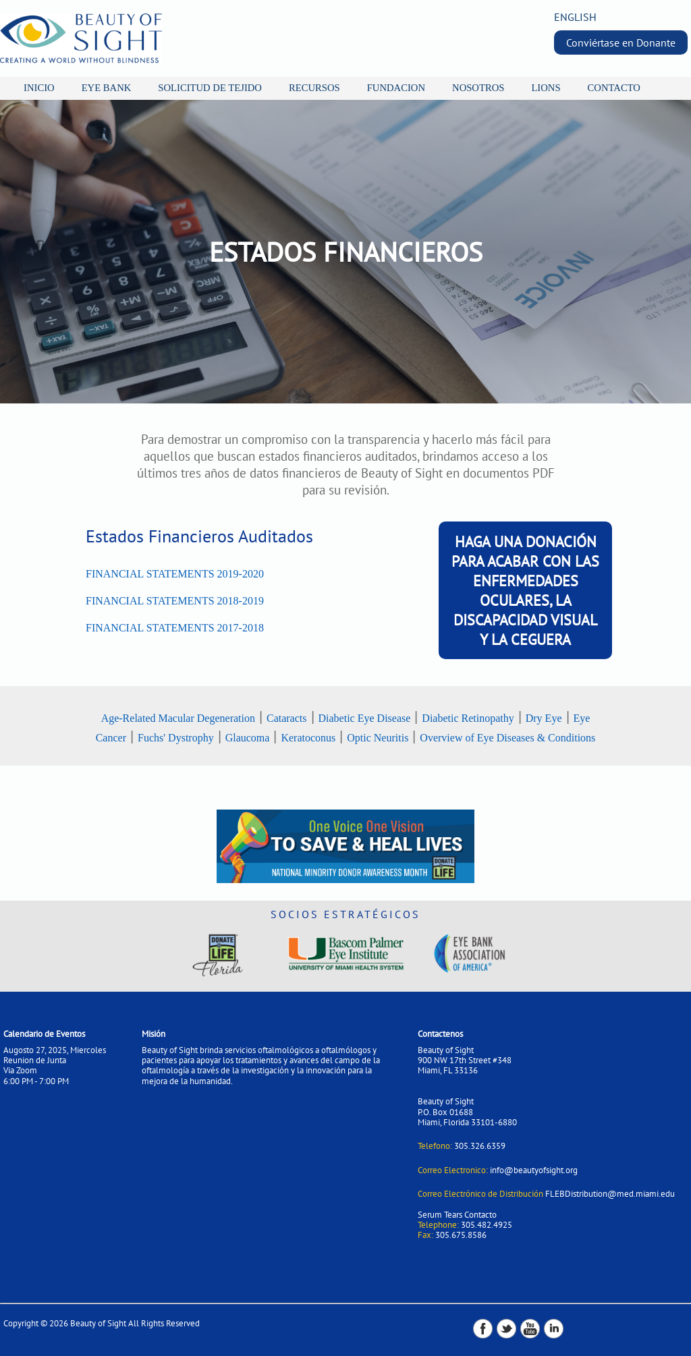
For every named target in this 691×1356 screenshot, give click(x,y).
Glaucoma (247, 737)
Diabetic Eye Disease (365, 718)
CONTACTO (614, 87)
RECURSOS (314, 87)
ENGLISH (575, 17)
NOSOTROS (478, 87)
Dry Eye (544, 718)
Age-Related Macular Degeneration (178, 718)
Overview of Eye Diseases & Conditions (507, 737)
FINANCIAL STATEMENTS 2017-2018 (175, 627)
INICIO (39, 87)
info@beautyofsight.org (534, 1170)
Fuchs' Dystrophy (176, 737)
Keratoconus (308, 737)
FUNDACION (396, 87)
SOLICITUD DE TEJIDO (210, 87)
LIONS (545, 87)
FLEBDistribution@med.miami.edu (610, 1193)
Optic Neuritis (377, 737)
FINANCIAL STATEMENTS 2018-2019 (175, 600)
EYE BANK (107, 87)
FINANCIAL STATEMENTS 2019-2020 (175, 574)
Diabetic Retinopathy (468, 718)
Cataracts (287, 718)
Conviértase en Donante (620, 42)
